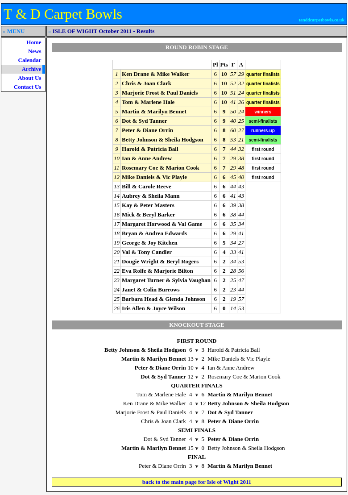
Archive (31, 69)
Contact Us (27, 86)
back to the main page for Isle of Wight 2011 (197, 481)
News (34, 51)
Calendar (29, 60)
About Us (29, 78)
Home (33, 42)
